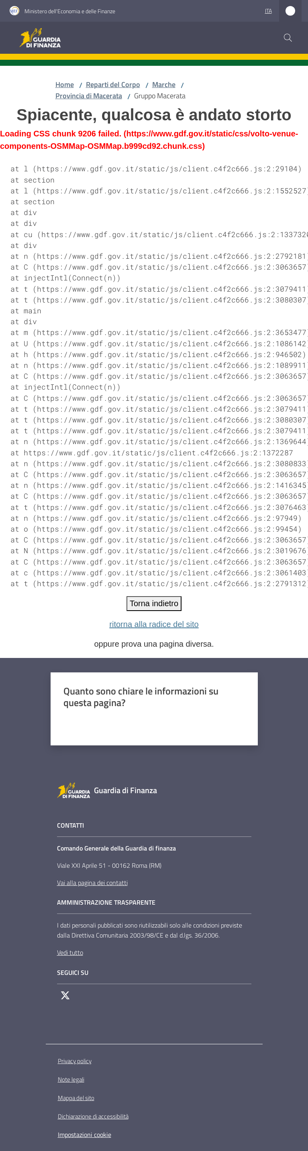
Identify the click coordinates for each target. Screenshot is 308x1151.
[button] (288, 37)
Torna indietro (154, 603)
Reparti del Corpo (113, 84)
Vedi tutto (70, 952)
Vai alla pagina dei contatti (92, 882)
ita (268, 10)
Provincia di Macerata (88, 95)
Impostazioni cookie (84, 1134)
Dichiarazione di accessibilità (93, 1116)
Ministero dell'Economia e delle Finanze (69, 11)
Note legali (71, 1079)
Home (64, 84)
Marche (163, 84)
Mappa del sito (76, 1097)
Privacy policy (75, 1061)
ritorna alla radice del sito (153, 624)
